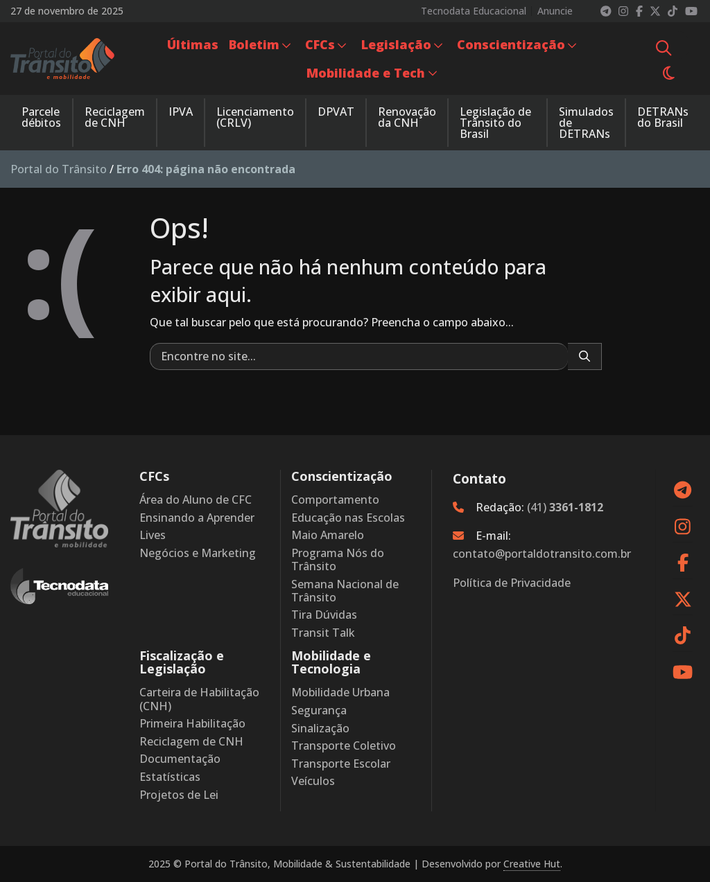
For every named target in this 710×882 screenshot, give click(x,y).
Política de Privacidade (512, 582)
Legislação (396, 44)
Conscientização (511, 44)
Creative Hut (531, 863)
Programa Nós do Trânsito (337, 560)
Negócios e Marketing (197, 553)
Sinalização (320, 728)
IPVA (180, 111)
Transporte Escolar (340, 763)
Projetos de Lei (178, 795)
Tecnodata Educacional (473, 11)
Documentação (179, 759)
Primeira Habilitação (192, 723)
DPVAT (336, 111)
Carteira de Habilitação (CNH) (199, 699)
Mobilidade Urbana (340, 692)
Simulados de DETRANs (586, 122)
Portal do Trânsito (58, 169)
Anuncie (555, 11)
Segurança (319, 710)
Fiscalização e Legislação (181, 662)
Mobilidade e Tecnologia (331, 662)
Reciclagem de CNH (115, 117)
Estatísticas (169, 777)
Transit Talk (323, 633)
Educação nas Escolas (348, 517)
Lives (152, 535)
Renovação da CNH (407, 117)
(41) (565, 507)
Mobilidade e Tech (365, 72)
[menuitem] (192, 44)
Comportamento (335, 499)
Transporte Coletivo (343, 745)
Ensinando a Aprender (196, 517)
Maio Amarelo (327, 535)
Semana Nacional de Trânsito (345, 591)
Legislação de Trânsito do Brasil (495, 122)
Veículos (313, 781)
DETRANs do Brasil (663, 117)
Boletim (254, 44)
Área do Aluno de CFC (195, 499)
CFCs (320, 44)
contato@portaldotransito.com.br (542, 553)
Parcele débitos (41, 117)
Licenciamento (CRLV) (255, 117)
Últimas (192, 44)
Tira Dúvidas (324, 614)
